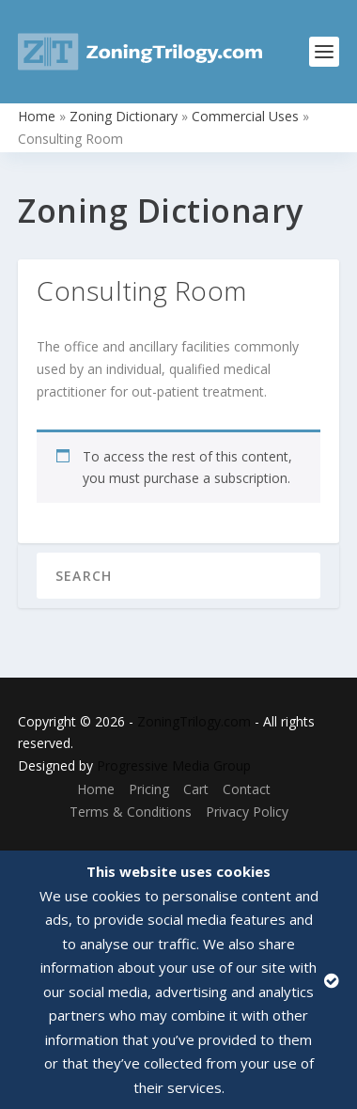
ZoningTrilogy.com (194, 721)
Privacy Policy (247, 811)
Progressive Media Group (174, 765)
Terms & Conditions (131, 811)
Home (36, 116)
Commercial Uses (245, 116)
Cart (196, 789)
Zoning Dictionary (124, 116)
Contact (247, 789)
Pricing (149, 789)
